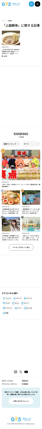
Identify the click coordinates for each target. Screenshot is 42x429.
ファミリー (9, 308)
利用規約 (25, 384)
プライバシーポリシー (9, 384)
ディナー (26, 303)
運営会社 (25, 381)
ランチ (8, 303)
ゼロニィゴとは (7, 381)
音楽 (7, 313)
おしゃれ (29, 308)
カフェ (17, 303)
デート (19, 308)
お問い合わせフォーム (21, 401)
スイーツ (19, 298)
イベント (8, 298)
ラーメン (29, 298)
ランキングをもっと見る (21, 247)
